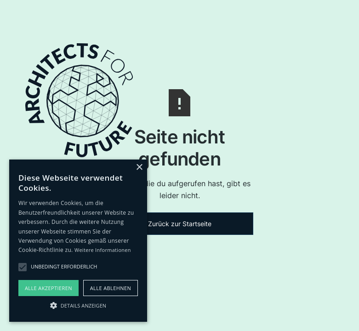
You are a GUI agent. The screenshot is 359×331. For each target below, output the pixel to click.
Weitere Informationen (102, 249)
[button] (78, 305)
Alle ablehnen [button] (110, 288)
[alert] (78, 241)
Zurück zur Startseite (179, 224)
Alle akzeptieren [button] (48, 288)
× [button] (139, 167)
